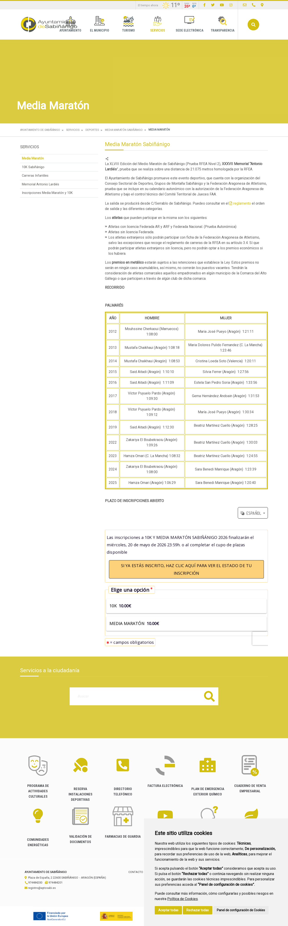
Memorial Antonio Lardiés (40, 184)
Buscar (253, 24)
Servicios (157, 24)
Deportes (92, 129)
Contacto (135, 872)
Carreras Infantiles (35, 176)
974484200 (33, 882)
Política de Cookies (182, 899)
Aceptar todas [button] (168, 910)
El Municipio (99, 24)
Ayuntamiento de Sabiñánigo (40, 129)
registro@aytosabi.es (40, 888)
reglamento (242, 203)
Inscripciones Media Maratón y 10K (47, 193)
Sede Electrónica (189, 24)
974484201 (54, 882)
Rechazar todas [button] (197, 910)
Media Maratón (33, 158)
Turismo (128, 24)
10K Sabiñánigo (33, 167)
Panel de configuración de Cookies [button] (241, 910)
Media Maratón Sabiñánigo (124, 129)
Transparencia (222, 24)
